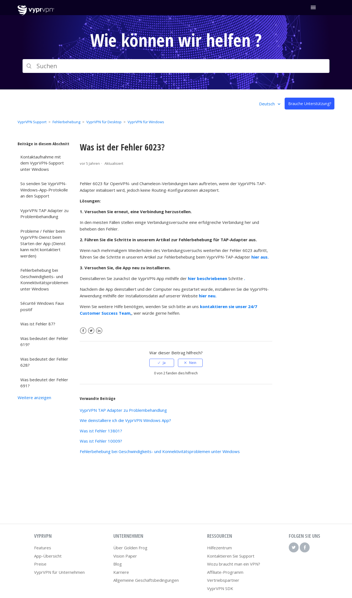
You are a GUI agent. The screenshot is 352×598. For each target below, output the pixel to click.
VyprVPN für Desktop (104, 121)
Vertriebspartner (223, 580)
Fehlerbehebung (66, 121)
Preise (40, 564)
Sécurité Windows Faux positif (42, 306)
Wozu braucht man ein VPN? (233, 564)
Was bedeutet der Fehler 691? (44, 383)
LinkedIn (99, 330)
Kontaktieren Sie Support (230, 556)
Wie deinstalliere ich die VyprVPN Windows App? (125, 420)
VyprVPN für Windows (146, 121)
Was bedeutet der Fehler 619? (44, 341)
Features (42, 547)
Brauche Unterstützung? (309, 103)
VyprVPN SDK (220, 588)
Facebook (83, 330)
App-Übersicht (48, 556)
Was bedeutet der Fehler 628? (44, 362)
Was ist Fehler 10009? (101, 441)
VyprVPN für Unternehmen (59, 572)
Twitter (91, 330)
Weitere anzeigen (34, 397)
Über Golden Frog (130, 547)
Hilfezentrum (219, 547)
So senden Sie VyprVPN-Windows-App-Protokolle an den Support (44, 190)
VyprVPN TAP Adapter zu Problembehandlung (44, 214)
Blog (117, 564)
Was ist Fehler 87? (37, 324)
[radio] (161, 363)
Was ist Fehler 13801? (101, 431)
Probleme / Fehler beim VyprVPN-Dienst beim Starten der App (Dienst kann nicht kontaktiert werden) (42, 243)
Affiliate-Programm (225, 572)
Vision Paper (125, 556)
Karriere (121, 572)
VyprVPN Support (32, 121)
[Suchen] (176, 66)
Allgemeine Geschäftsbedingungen (146, 580)
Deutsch (267, 103)
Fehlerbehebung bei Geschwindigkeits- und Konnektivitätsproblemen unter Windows (44, 279)
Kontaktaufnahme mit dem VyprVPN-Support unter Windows (42, 163)
